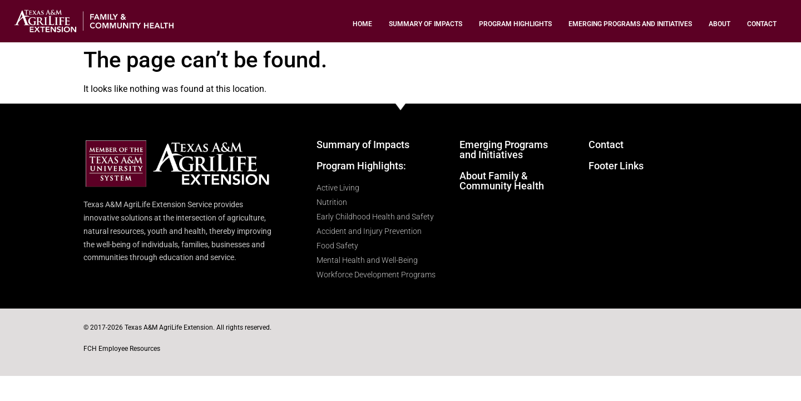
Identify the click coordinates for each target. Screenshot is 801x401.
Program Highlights (515, 24)
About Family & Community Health (501, 181)
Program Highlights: (361, 166)
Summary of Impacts (425, 24)
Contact (762, 24)
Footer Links (616, 166)
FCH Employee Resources (121, 349)
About (719, 24)
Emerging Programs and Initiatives (630, 24)
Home (362, 24)
